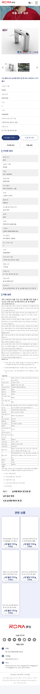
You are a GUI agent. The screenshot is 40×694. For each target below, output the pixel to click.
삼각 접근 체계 (8, 505)
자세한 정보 (11, 145)
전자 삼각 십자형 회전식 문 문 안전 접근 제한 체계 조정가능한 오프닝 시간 (10, 615)
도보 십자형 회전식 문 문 (12, 509)
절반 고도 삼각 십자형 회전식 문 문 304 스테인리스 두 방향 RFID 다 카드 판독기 (10, 582)
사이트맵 (27, 683)
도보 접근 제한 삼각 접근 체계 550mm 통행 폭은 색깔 (29, 548)
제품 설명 (29, 145)
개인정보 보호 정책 (16, 683)
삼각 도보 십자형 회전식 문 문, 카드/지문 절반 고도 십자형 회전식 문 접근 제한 (30, 582)
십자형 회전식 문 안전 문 (21, 500)
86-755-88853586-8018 (14, 660)
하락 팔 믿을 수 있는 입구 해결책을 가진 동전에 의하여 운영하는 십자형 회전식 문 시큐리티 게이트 (10, 548)
